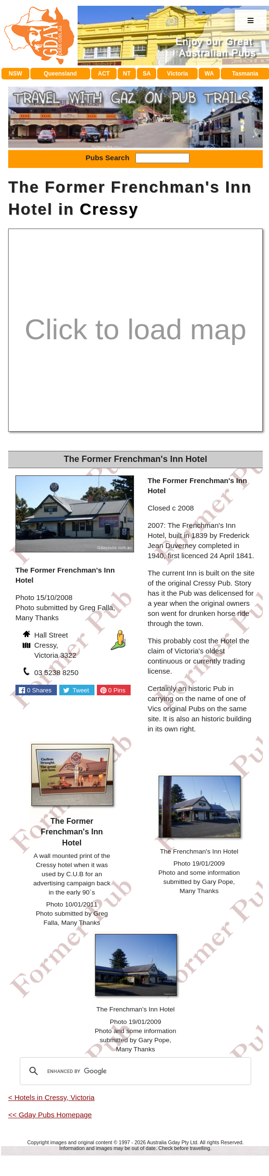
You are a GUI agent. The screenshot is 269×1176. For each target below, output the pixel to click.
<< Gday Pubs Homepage (50, 1115)
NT (127, 73)
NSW (15, 73)
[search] (134, 1071)
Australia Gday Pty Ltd (172, 1142)
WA (209, 73)
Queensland (60, 73)
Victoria (177, 73)
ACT (104, 73)
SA (147, 73)
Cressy (109, 209)
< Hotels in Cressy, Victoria (51, 1097)
